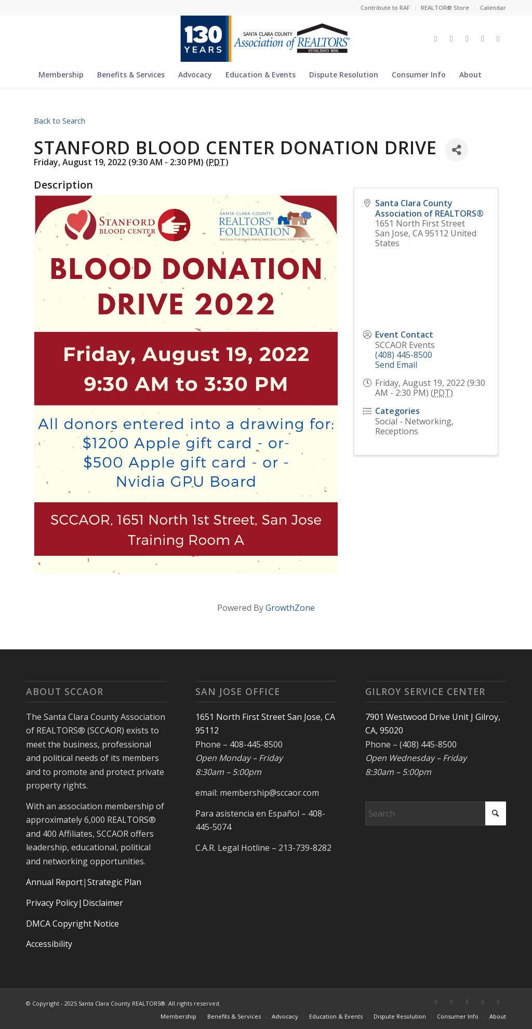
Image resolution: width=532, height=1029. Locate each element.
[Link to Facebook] (451, 38)
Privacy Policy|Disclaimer (74, 902)
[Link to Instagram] (467, 38)
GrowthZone (290, 607)
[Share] (456, 150)
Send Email (396, 364)
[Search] (494, 75)
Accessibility (49, 944)
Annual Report (54, 882)
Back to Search (59, 121)
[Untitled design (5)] (265, 38)
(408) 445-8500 (403, 354)
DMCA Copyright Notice (72, 923)
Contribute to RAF (385, 7)
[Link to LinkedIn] (482, 38)
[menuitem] (385, 7)
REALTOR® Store (445, 7)
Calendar (493, 7)
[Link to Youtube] (498, 38)
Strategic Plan (114, 882)
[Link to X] (436, 38)
